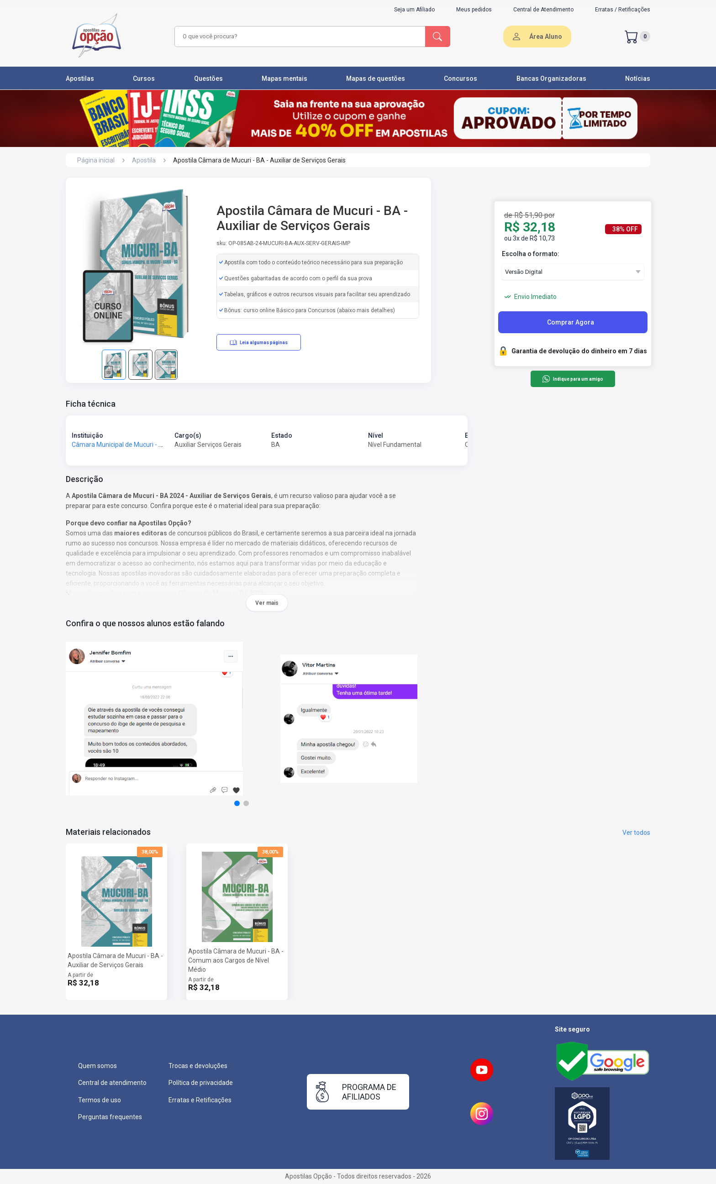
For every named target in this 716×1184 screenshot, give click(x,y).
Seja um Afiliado (414, 9)
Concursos (460, 78)
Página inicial (96, 160)
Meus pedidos (474, 9)
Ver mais (267, 603)
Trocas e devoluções (197, 1065)
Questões (208, 78)
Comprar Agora (570, 322)
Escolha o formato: (530, 253)
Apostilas (80, 78)
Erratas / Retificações (622, 9)
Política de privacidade (200, 1082)
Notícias (637, 78)
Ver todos (636, 832)
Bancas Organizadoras (551, 78)
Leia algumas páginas (259, 342)
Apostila (144, 160)
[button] (237, 803)
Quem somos (97, 1065)
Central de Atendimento (543, 9)
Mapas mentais (284, 78)
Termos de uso (99, 1100)
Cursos (144, 78)
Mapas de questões (375, 78)
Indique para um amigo (572, 378)
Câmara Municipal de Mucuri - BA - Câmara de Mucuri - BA (155, 444)
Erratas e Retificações (200, 1100)
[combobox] (298, 36)
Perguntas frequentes (110, 1117)
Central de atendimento (112, 1082)
